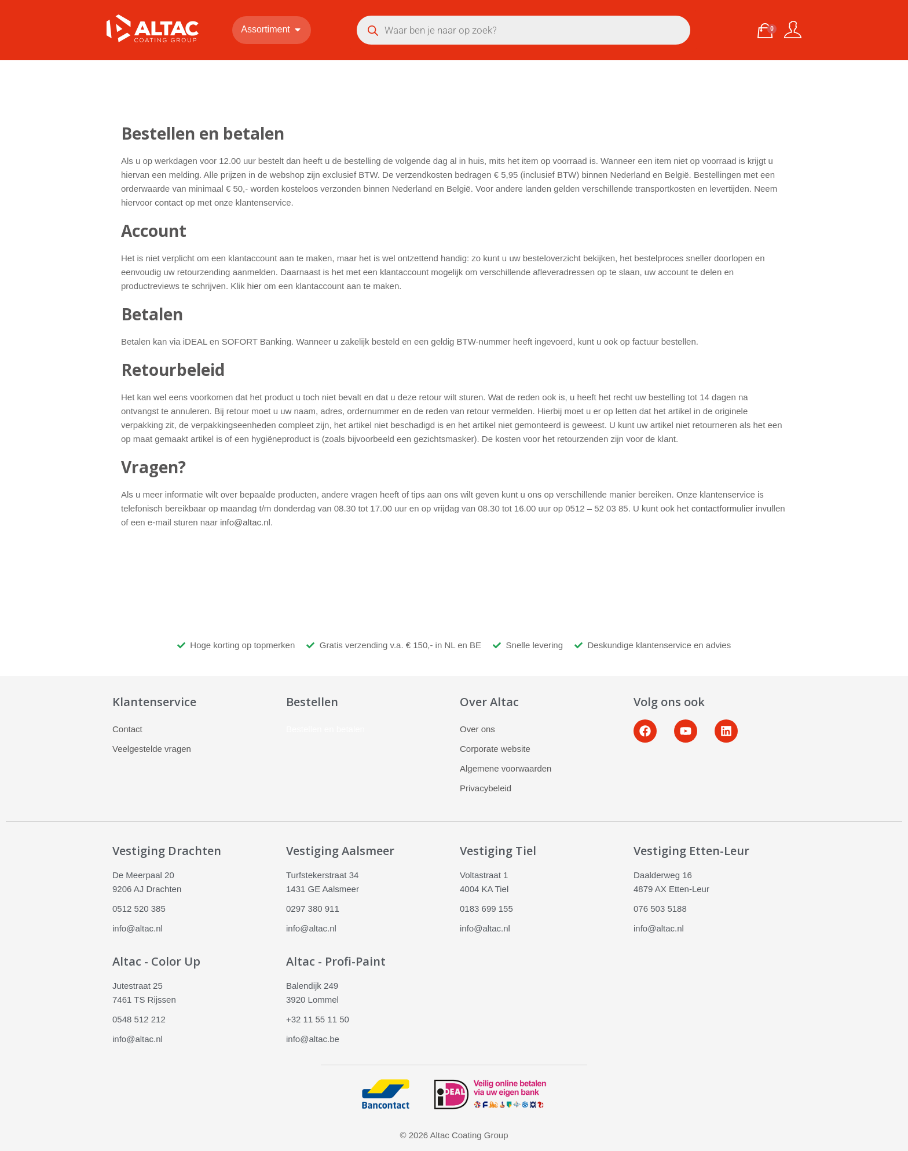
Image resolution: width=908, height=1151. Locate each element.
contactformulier (722, 508)
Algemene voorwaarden (505, 768)
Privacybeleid (485, 788)
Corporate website (495, 749)
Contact (127, 729)
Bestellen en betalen (325, 729)
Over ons (477, 729)
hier (254, 286)
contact (168, 202)
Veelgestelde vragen (151, 749)
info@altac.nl (245, 522)
